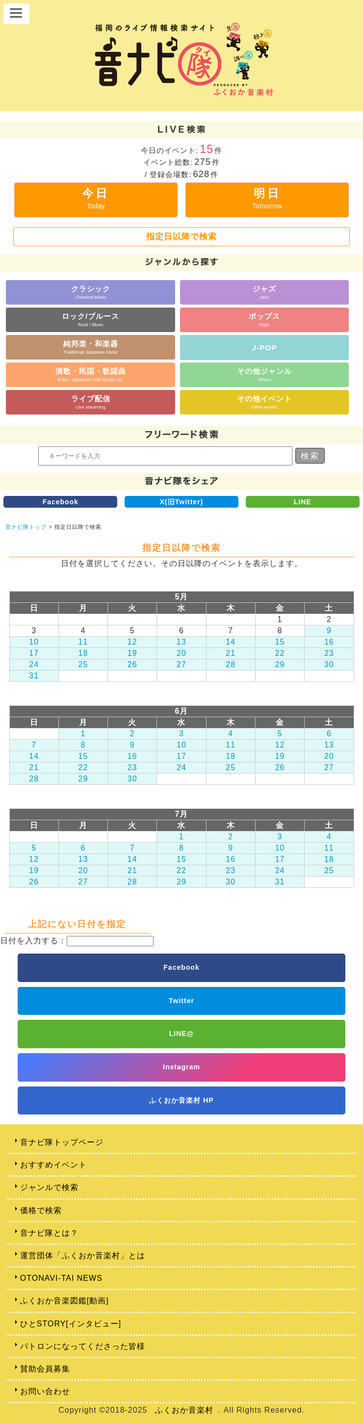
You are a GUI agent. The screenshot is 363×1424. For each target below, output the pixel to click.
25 (83, 664)
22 (280, 653)
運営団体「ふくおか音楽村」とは (82, 1255)
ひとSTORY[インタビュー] (70, 1324)
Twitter (181, 1001)
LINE (302, 502)
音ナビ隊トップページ (62, 1142)
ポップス (264, 319)
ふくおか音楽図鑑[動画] (64, 1300)
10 (34, 642)
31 (34, 676)
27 (181, 664)
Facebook (60, 502)
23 (329, 653)
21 (230, 653)
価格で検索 (41, 1210)
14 (230, 642)
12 (132, 642)
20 (181, 653)
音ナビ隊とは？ (49, 1233)
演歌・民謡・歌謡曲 (90, 374)
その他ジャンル (264, 374)
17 (34, 653)
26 (132, 664)
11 (83, 642)
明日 (267, 198)
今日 (95, 198)
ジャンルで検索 (49, 1187)
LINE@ (181, 1033)
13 (181, 642)
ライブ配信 (90, 402)
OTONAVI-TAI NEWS (61, 1278)
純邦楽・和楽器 (90, 347)
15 (280, 642)
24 (34, 664)
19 (132, 653)
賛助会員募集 (45, 1369)
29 (280, 664)
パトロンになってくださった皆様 (82, 1346)
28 (230, 664)
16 (329, 642)
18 (83, 653)
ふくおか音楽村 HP (181, 1100)
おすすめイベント (53, 1165)
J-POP (264, 347)
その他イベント (264, 402)
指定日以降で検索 (181, 236)
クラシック (90, 292)
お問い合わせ (45, 1391)
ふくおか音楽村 (184, 1410)
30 (329, 664)
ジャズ (264, 292)
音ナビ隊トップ (26, 527)
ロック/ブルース (90, 319)
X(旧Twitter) (182, 502)
